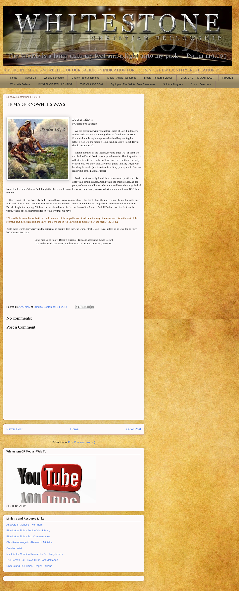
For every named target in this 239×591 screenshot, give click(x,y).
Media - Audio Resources (121, 77)
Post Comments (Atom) (81, 442)
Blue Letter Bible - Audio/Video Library (28, 530)
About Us (30, 77)
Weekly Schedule (54, 77)
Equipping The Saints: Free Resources (133, 84)
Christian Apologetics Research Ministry (29, 542)
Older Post (133, 429)
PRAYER (227, 77)
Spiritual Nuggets (173, 84)
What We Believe (20, 84)
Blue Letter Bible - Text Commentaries (28, 536)
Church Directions (201, 84)
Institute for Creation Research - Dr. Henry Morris (34, 554)
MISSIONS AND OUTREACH (197, 77)
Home (13, 77)
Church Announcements (85, 77)
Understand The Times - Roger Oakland (29, 565)
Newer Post (14, 429)
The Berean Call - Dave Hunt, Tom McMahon (32, 559)
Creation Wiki (14, 548)
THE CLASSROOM (91, 84)
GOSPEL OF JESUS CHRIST (55, 84)
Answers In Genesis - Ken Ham (24, 524)
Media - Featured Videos (158, 77)
